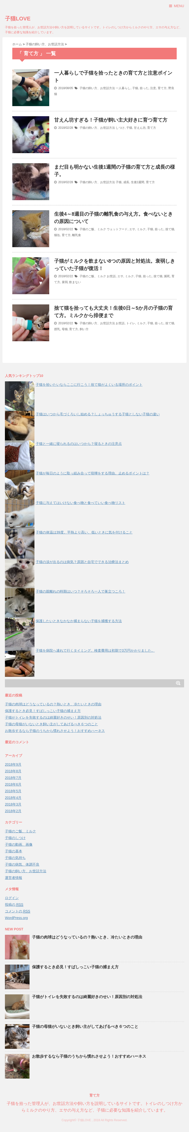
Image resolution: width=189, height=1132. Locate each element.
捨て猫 (169, 229)
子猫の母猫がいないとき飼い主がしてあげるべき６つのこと (51, 724)
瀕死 (167, 276)
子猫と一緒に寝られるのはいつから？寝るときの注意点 (79, 444)
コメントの (17, 911)
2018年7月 (13, 778)
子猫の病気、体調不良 (22, 864)
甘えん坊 (140, 127)
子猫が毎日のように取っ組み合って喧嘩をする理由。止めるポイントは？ (92, 473)
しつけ (120, 127)
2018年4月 (13, 798)
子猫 (135, 88)
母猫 (65, 329)
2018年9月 (13, 764)
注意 (153, 88)
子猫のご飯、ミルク (92, 229)
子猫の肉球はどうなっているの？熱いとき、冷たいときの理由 (53, 704)
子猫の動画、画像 (18, 844)
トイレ (130, 323)
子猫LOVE (18, 19)
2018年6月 (13, 784)
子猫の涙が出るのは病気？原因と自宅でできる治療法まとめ (82, 562)
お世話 (111, 276)
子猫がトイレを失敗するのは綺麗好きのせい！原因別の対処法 (53, 717)
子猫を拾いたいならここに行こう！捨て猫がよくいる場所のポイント (89, 385)
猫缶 (57, 235)
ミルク (141, 229)
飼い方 (84, 329)
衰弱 (65, 282)
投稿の (14, 905)
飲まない (75, 282)
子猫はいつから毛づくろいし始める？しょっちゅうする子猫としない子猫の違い (98, 414)
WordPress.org (16, 918)
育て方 (162, 88)
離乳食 (76, 235)
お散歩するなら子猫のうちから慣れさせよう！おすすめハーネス (55, 731)
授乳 (57, 329)
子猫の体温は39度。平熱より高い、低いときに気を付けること (84, 532)
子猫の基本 (13, 851)
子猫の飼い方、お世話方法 (97, 88)
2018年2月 (13, 811)
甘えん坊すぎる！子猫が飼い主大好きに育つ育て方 (110, 120)
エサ (132, 229)
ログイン (12, 898)
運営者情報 (13, 878)
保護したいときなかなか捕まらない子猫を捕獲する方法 (79, 621)
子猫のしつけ (15, 838)
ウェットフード (117, 229)
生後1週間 (137, 182)
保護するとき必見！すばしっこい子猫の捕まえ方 (43, 711)
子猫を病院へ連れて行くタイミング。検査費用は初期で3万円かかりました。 (95, 650)
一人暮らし (123, 88)
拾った (144, 88)
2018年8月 (13, 771)
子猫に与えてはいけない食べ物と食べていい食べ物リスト (80, 503)
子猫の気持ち (15, 858)
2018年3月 (13, 804)
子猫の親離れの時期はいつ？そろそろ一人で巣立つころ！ (80, 591)
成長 (126, 182)
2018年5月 (13, 791)
